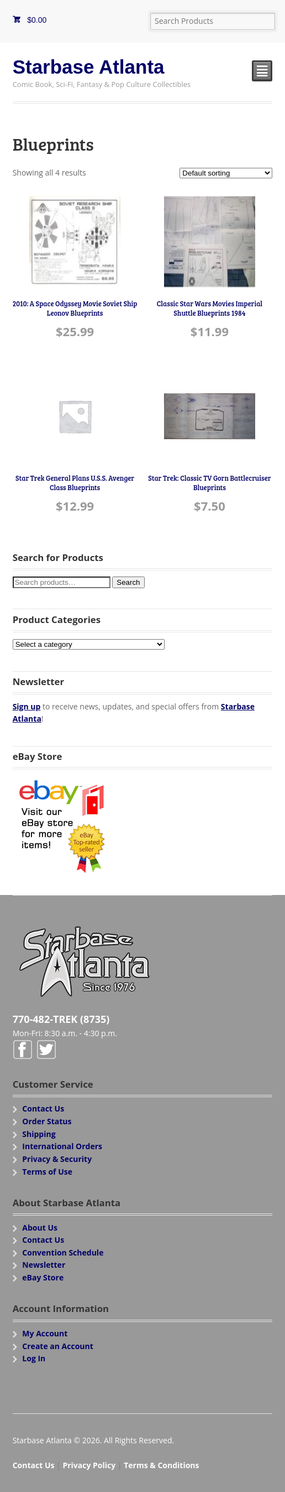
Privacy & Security (57, 1159)
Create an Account (57, 1346)
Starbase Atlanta (89, 67)
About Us (39, 1227)
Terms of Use (47, 1171)
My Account (44, 1333)
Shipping (38, 1134)
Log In (33, 1358)
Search (128, 582)
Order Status (46, 1121)
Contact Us (43, 1108)
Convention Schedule (62, 1252)
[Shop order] (226, 173)
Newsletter (43, 1264)
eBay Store (43, 1277)
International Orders (62, 1146)
